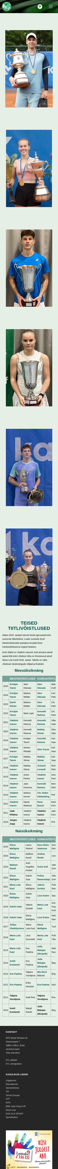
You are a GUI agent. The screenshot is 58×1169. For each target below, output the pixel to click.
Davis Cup (11, 1110)
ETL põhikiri (11, 1060)
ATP (8, 1099)
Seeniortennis (12, 1088)
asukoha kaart (12, 1049)
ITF (7, 1091)
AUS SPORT (17, 1113)
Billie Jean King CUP (16, 1106)
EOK (8, 1113)
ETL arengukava (14, 1064)
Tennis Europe (13, 1095)
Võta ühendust (13, 1053)
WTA (8, 1102)
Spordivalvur (12, 1117)
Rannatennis (12, 1084)
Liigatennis (11, 1080)
